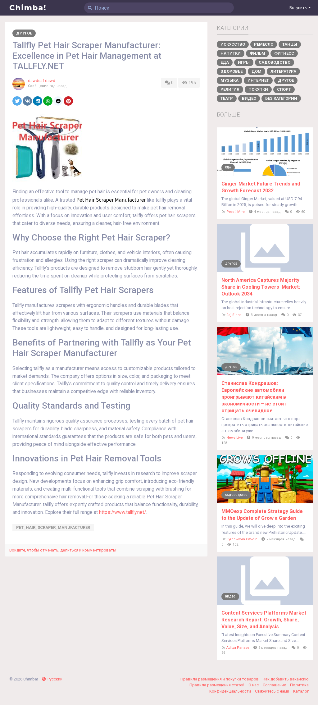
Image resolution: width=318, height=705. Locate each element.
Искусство (232, 44)
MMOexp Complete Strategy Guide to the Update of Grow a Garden (262, 514)
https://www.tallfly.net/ (122, 512)
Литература (283, 71)
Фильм (257, 53)
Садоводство (274, 62)
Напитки (230, 53)
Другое (24, 33)
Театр (226, 98)
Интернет (258, 80)
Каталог (301, 691)
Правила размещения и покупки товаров (220, 679)
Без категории (281, 98)
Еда (224, 62)
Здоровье (231, 71)
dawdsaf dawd (41, 80)
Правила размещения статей (217, 685)
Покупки (258, 89)
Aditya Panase (237, 648)
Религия (229, 89)
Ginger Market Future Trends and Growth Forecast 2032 (260, 187)
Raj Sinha (234, 315)
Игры (244, 62)
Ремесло (263, 44)
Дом (256, 71)
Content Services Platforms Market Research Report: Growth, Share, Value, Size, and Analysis (263, 619)
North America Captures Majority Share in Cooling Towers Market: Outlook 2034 (260, 287)
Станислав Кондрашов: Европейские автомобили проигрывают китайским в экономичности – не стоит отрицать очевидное (254, 397)
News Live (234, 438)
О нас (254, 685)
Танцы (289, 44)
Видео (249, 98)
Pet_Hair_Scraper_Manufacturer (53, 527)
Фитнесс (284, 53)
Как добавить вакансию (286, 679)
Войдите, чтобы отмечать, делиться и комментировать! (62, 550)
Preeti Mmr (235, 212)
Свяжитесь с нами (272, 691)
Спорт (284, 89)
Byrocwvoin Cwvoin (241, 539)
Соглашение (275, 685)
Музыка (229, 80)
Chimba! (28, 7)
